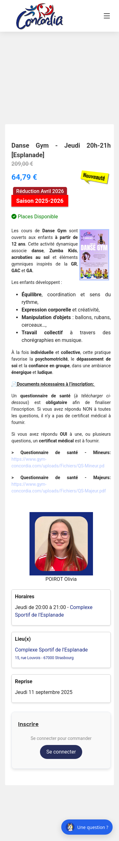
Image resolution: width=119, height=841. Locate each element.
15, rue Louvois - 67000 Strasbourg (44, 658)
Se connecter (61, 752)
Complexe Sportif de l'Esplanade (51, 650)
